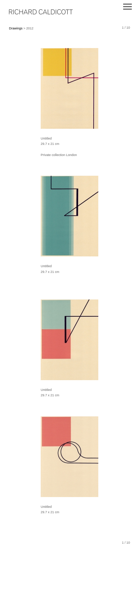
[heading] (41, 13)
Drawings (16, 28)
